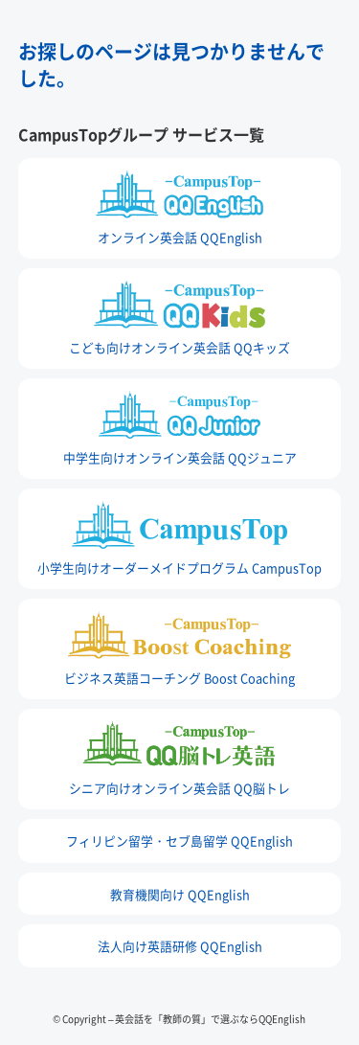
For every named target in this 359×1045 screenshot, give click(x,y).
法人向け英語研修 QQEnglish (180, 946)
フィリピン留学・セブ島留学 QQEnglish (179, 840)
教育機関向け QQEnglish (180, 894)
